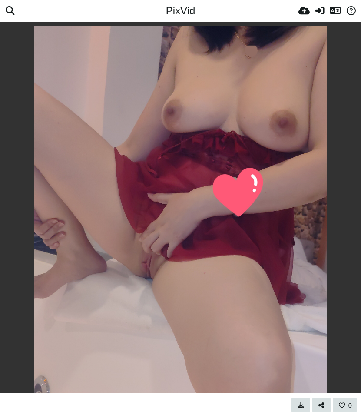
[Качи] (304, 11)
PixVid (180, 11)
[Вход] (319, 11)
